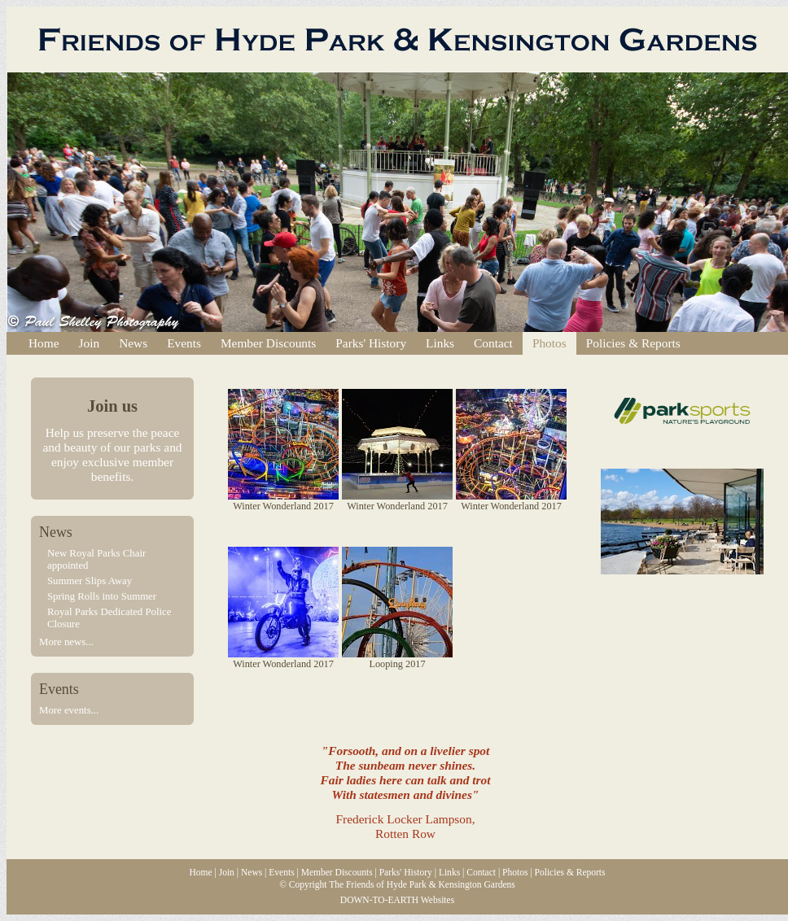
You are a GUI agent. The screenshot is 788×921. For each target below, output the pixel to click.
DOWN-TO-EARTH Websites (397, 900)
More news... (66, 642)
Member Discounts (268, 343)
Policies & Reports (633, 343)
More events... (68, 710)
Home (43, 343)
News (133, 343)
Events (184, 343)
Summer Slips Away (89, 581)
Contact (493, 343)
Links (440, 343)
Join (89, 343)
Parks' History (370, 343)
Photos (549, 343)
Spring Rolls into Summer (101, 596)
